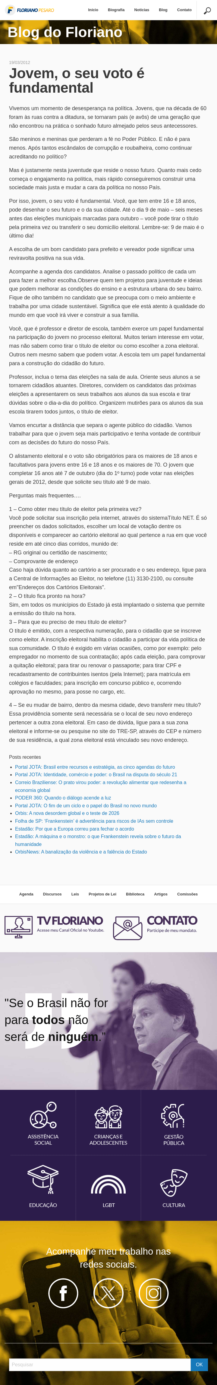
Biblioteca (135, 894)
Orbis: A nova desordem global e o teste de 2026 (67, 813)
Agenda (26, 894)
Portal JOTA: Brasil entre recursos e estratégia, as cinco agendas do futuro (95, 767)
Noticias (141, 10)
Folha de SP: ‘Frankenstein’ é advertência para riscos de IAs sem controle (94, 821)
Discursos (52, 894)
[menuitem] (93, 10)
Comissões (187, 894)
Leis (75, 894)
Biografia (116, 10)
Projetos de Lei (102, 894)
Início (93, 10)
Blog (163, 10)
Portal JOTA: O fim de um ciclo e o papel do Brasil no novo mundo (86, 805)
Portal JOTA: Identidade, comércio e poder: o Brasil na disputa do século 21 (96, 774)
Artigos (161, 894)
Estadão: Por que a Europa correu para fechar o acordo (74, 828)
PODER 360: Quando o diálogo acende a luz (63, 797)
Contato (184, 10)
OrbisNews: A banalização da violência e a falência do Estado (81, 851)
